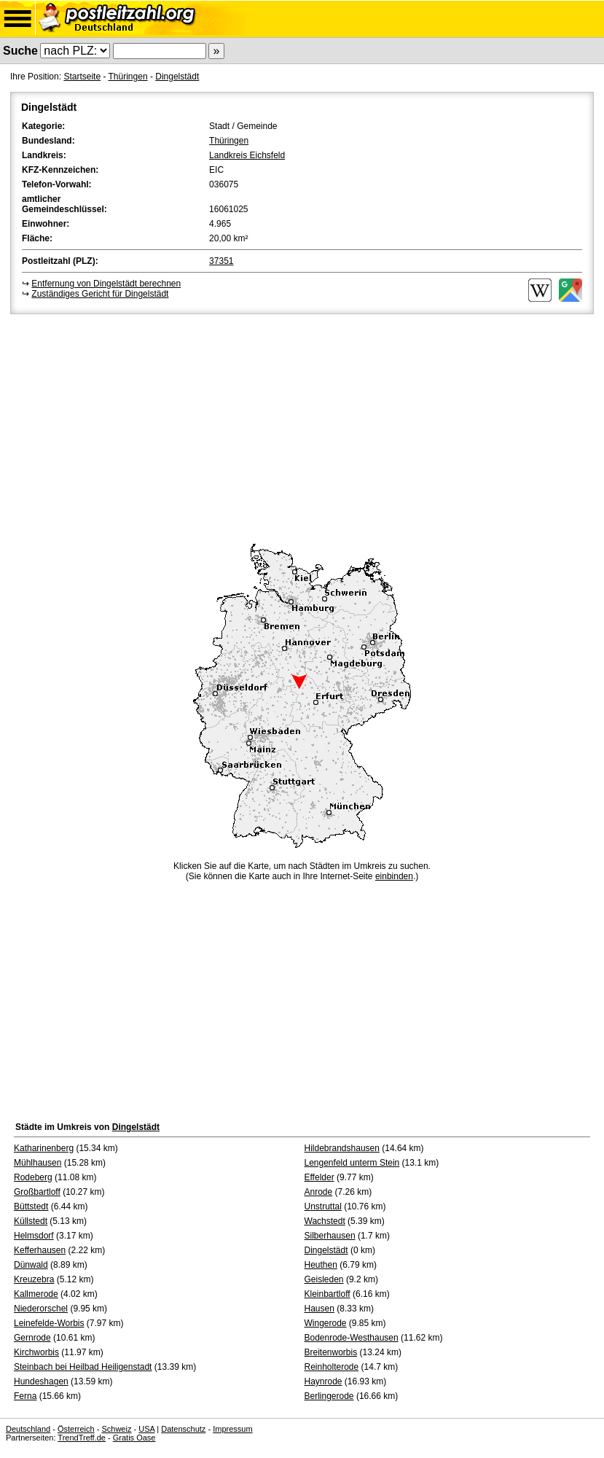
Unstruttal (323, 1206)
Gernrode (32, 1338)
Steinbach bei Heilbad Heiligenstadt (83, 1367)
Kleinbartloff (327, 1294)
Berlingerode (329, 1396)
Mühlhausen (37, 1163)
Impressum (232, 1428)
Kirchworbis (36, 1352)
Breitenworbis (331, 1352)
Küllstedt (30, 1221)
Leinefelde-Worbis (49, 1323)
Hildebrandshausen (342, 1148)
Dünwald (31, 1265)
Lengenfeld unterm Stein (352, 1163)
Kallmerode (36, 1294)
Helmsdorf (34, 1236)
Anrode (319, 1192)
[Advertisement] (302, 426)
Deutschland (28, 1428)
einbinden (394, 876)
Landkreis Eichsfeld (247, 155)
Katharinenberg (44, 1148)
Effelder (319, 1177)
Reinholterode (332, 1367)
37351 (221, 261)
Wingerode (326, 1323)
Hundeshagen (41, 1381)
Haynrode (323, 1381)
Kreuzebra (34, 1279)
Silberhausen (330, 1236)
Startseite (82, 76)
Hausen (319, 1308)
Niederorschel (41, 1308)
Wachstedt (325, 1221)
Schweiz (116, 1428)
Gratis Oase (134, 1437)
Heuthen (321, 1265)
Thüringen (128, 76)
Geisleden (324, 1279)
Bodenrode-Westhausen (352, 1338)
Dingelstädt (177, 76)
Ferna (25, 1396)
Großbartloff (37, 1192)
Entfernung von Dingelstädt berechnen (106, 283)
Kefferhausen (40, 1250)
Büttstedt (31, 1206)
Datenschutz (183, 1428)
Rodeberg (33, 1177)
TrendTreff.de (82, 1437)
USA (146, 1428)
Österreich (76, 1428)
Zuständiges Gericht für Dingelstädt (99, 294)
